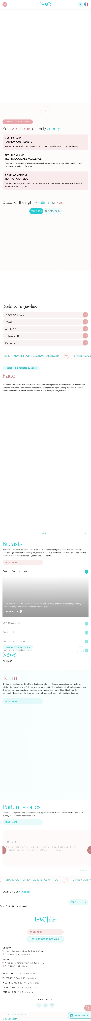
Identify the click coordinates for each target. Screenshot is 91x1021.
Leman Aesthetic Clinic (14, 1015)
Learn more (13, 611)
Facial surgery (10, 1019)
